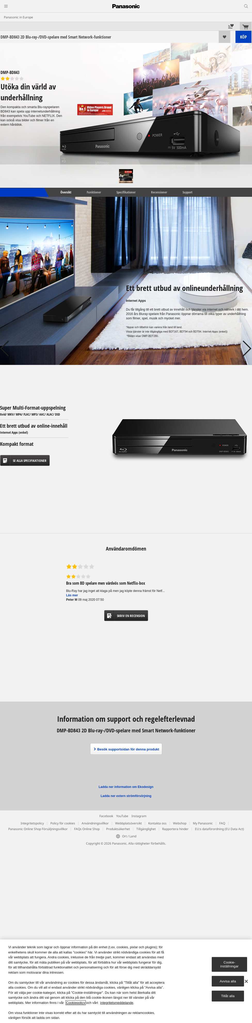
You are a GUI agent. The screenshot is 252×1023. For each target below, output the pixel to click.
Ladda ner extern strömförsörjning (126, 796)
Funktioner (94, 192)
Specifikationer (126, 192)
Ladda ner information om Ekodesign (126, 787)
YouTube (122, 816)
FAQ (222, 823)
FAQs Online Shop (87, 829)
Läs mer (72, 595)
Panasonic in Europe (18, 17)
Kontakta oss (157, 823)
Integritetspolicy (32, 823)
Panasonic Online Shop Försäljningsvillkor (38, 829)
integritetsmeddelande (116, 1003)
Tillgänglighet (146, 829)
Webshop (179, 823)
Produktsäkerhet (118, 829)
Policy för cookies (62, 823)
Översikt (65, 192)
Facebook (106, 816)
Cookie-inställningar (229, 964)
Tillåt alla (227, 996)
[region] (126, 981)
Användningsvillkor (95, 823)
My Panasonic (203, 823)
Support (187, 192)
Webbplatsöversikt (128, 823)
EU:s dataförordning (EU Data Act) (219, 829)
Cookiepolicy (75, 1003)
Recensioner (159, 192)
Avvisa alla (228, 981)
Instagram (138, 816)
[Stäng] (246, 981)
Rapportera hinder (175, 829)
